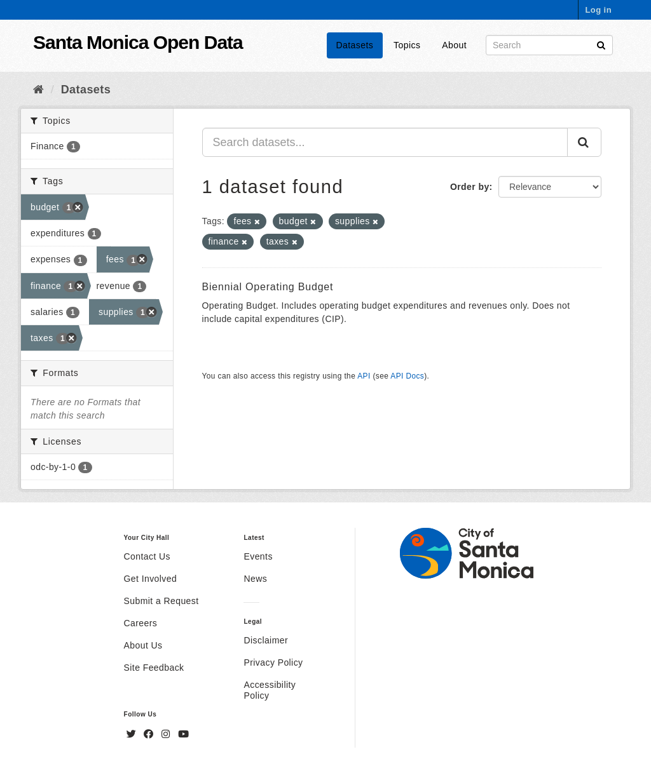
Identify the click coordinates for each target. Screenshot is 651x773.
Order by (470, 187)
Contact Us (147, 556)
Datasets (355, 45)
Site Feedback (154, 667)
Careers (141, 623)
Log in (598, 10)
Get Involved (150, 579)
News (255, 579)
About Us (143, 645)
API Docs (407, 376)
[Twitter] (133, 734)
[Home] (38, 89)
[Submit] (601, 44)
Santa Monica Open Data (138, 42)
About (454, 45)
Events (257, 556)
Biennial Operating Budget (268, 286)
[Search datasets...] (385, 142)
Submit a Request (161, 601)
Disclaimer (265, 640)
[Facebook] (150, 734)
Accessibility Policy (269, 690)
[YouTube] (183, 734)
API (363, 376)
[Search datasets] (549, 45)
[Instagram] (167, 734)
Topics (407, 45)
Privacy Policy (273, 662)
